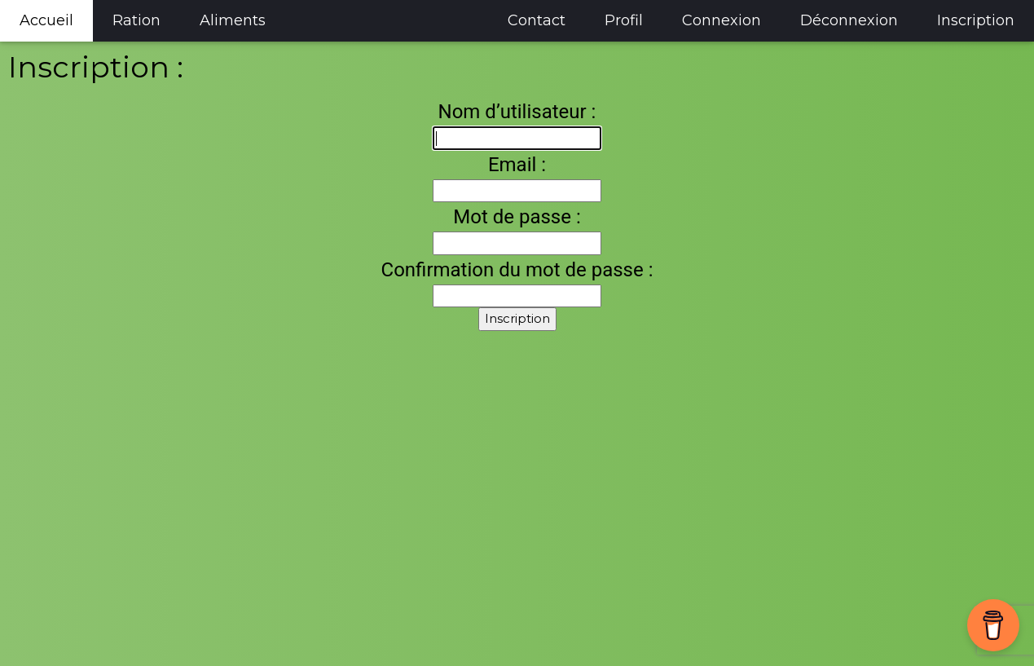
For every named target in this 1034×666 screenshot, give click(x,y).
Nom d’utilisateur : (517, 111)
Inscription (975, 20)
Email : (517, 164)
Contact (536, 20)
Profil (624, 20)
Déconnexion (849, 20)
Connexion (721, 20)
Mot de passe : (516, 216)
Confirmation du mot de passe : (517, 269)
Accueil (46, 20)
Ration (136, 20)
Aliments (233, 20)
